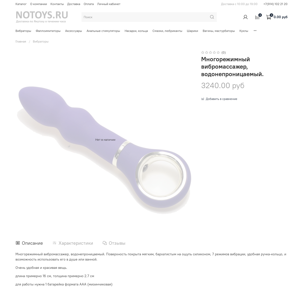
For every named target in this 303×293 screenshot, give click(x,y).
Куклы (243, 31)
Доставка (73, 4)
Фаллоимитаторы (48, 31)
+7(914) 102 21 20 (275, 4)
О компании (38, 4)
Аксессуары (73, 31)
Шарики (192, 31)
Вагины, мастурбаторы (219, 31)
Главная (20, 41)
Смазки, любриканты (167, 31)
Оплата (89, 4)
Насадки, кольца (136, 31)
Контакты (57, 4)
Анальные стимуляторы (103, 31)
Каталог (21, 4)
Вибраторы (23, 31)
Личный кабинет (108, 4)
